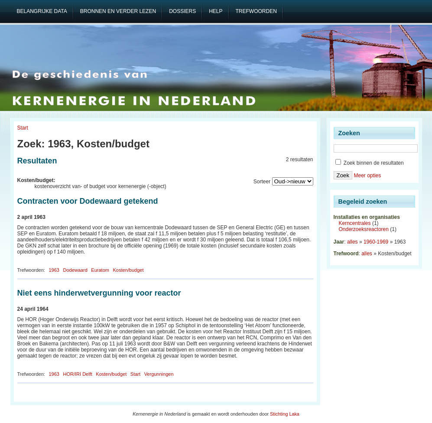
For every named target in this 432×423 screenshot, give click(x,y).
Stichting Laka (284, 413)
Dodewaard (75, 270)
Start (22, 128)
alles (352, 242)
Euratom (100, 270)
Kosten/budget (128, 270)
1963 (54, 270)
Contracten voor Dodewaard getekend (87, 201)
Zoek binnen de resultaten (369, 163)
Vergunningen (159, 374)
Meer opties (367, 175)
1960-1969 (376, 242)
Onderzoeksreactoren (364, 229)
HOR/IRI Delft (77, 374)
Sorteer (261, 182)
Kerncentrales (355, 223)
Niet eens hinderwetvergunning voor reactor (99, 293)
